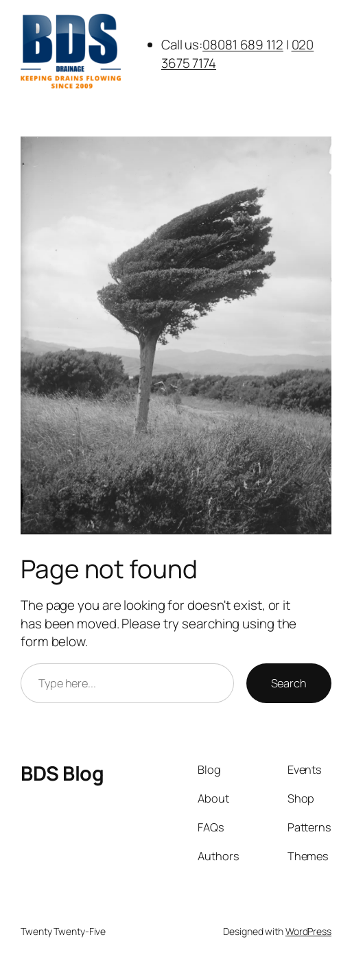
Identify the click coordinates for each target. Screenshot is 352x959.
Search (289, 683)
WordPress (308, 931)
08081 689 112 (242, 45)
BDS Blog (62, 773)
